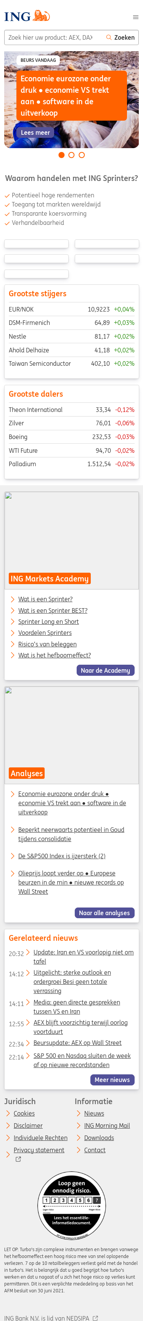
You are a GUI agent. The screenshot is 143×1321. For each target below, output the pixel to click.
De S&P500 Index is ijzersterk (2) (62, 856)
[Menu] (136, 16)
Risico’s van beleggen (47, 644)
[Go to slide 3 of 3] (82, 155)
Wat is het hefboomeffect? (54, 655)
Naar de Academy (105, 670)
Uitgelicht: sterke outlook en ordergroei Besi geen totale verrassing (59, 974)
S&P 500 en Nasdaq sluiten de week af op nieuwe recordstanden (69, 1057)
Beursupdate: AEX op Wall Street (64, 1044)
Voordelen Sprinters (45, 633)
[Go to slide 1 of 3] (61, 155)
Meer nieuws (112, 1080)
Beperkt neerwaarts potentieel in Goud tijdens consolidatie (71, 834)
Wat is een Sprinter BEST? (52, 610)
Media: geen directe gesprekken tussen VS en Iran (64, 1004)
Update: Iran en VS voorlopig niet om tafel (70, 954)
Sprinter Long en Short (48, 622)
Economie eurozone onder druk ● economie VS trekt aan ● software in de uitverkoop (72, 803)
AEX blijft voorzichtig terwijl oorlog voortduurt (67, 1024)
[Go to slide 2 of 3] (72, 155)
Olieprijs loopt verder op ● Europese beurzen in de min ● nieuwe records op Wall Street (71, 882)
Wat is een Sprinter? (45, 599)
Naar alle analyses (104, 913)
